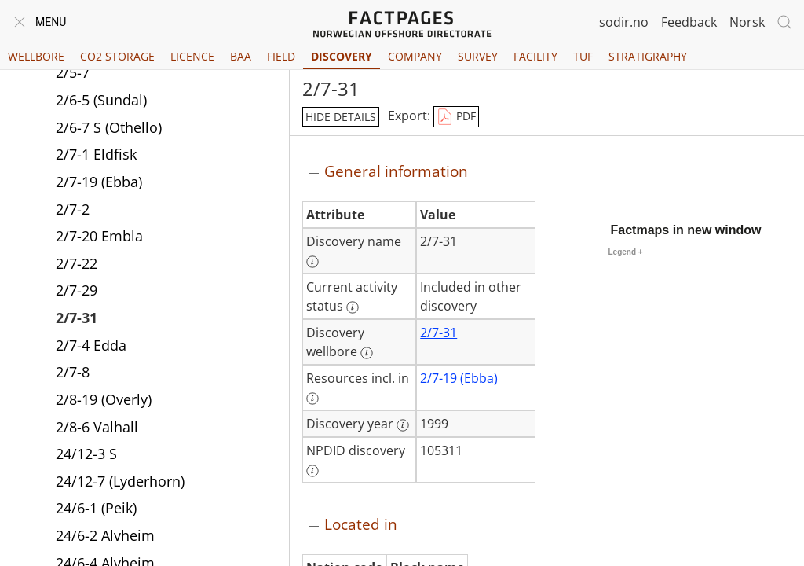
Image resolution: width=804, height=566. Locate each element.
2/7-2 (73, 210)
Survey (478, 56)
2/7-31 (76, 319)
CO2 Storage (117, 56)
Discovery (341, 56)
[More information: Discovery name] (312, 261)
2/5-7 (73, 73)
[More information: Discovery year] (403, 425)
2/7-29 (76, 291)
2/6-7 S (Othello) (109, 128)
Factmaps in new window (686, 230)
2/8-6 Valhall (97, 428)
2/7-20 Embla (99, 237)
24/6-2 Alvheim (105, 536)
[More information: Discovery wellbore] (366, 353)
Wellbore (36, 56)
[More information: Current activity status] (352, 307)
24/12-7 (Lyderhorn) (120, 482)
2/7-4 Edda (91, 346)
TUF (583, 56)
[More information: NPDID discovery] (312, 471)
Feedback (689, 22)
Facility (535, 56)
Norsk (747, 22)
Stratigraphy (647, 56)
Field (281, 56)
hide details (340, 116)
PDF (456, 117)
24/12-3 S (86, 455)
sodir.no (624, 22)
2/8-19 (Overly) (104, 400)
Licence (192, 56)
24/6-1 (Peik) (96, 509)
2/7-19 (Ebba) (99, 183)
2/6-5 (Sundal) (101, 101)
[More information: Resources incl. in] (312, 398)
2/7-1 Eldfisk (96, 155)
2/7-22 (76, 264)
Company (415, 56)
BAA (240, 56)
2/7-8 (73, 373)
